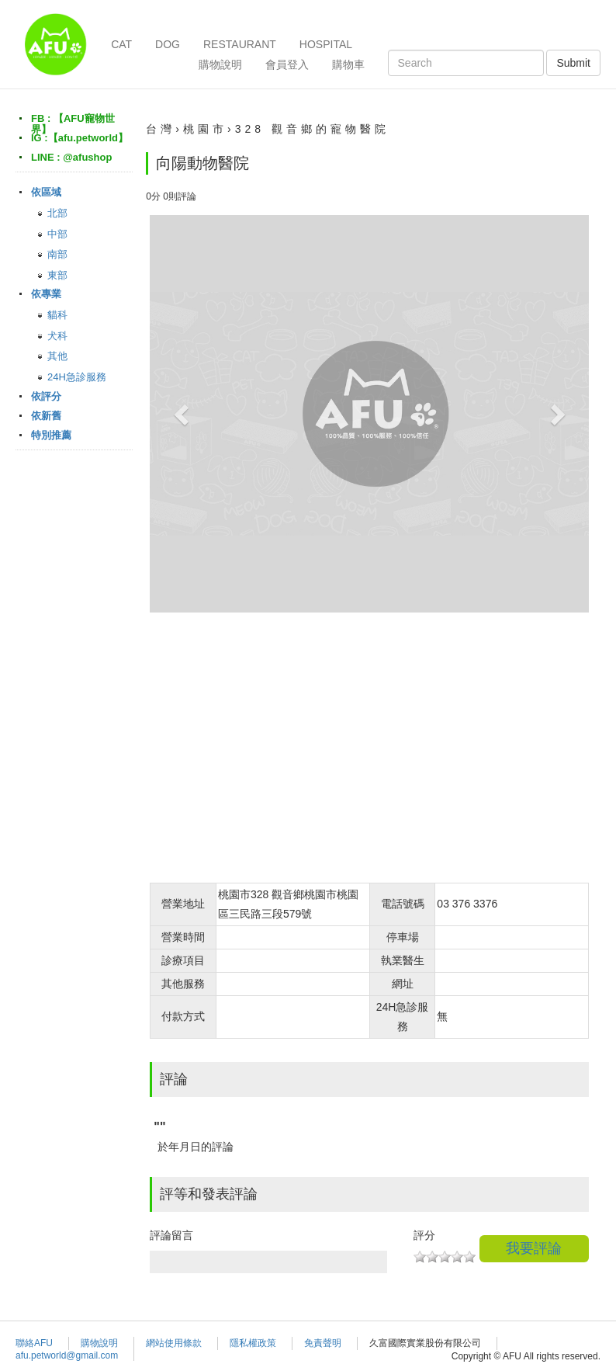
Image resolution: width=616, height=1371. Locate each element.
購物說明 (220, 64)
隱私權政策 (253, 1343)
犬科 (57, 336)
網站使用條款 (174, 1343)
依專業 (46, 294)
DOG (167, 44)
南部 (57, 254)
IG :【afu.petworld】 (79, 138)
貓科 (57, 315)
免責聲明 (322, 1343)
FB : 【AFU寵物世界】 (73, 124)
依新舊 (46, 416)
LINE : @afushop (71, 157)
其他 (57, 356)
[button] (183, 414)
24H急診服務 (76, 377)
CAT (121, 44)
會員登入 (287, 64)
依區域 (46, 192)
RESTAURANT (239, 44)
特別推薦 (51, 435)
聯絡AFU (34, 1343)
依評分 (46, 396)
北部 (57, 213)
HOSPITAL (325, 44)
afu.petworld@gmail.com (67, 1355)
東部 (57, 275)
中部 (57, 234)
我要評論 (534, 1248)
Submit (573, 63)
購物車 (348, 64)
